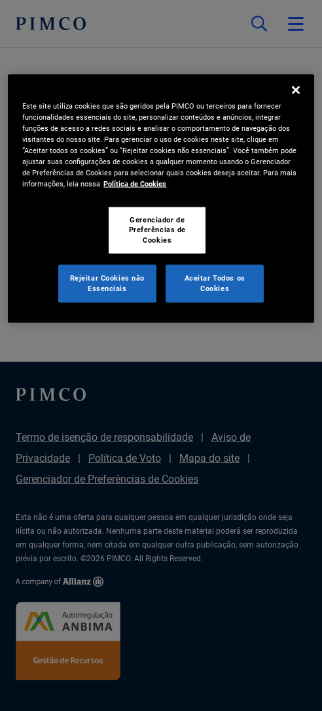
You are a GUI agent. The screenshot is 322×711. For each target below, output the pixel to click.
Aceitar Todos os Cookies (215, 283)
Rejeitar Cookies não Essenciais (107, 283)
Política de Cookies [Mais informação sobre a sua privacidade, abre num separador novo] (134, 183)
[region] (160, 199)
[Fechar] (295, 90)
